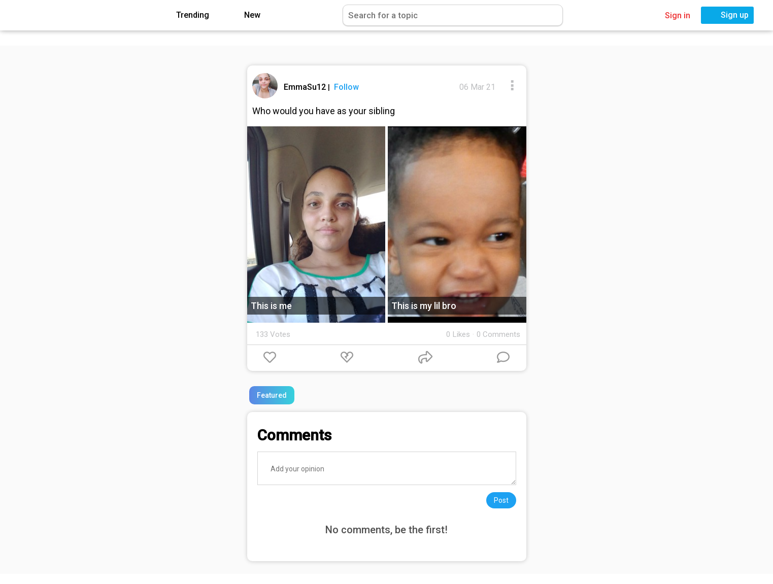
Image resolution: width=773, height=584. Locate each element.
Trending (185, 15)
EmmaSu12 (306, 87)
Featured (272, 395)
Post (501, 500)
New (244, 15)
